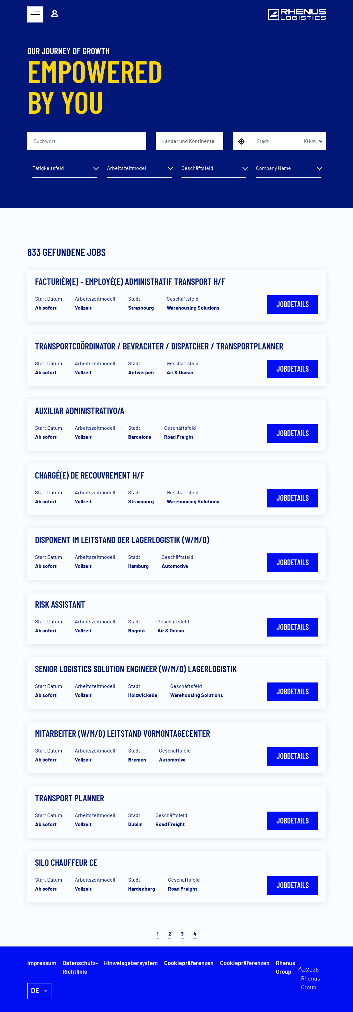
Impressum (41, 963)
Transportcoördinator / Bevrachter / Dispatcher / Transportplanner (159, 345)
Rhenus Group (285, 968)
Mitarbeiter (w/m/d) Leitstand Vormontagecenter (122, 733)
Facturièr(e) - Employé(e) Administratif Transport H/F (130, 281)
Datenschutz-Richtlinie (80, 968)
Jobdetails (293, 304)
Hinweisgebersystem (131, 963)
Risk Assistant (60, 604)
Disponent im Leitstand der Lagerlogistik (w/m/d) (122, 539)
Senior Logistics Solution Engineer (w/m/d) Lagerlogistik (136, 668)
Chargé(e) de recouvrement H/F (89, 475)
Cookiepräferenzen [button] (244, 963)
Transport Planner (69, 797)
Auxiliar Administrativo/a (79, 410)
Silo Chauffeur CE (66, 862)
